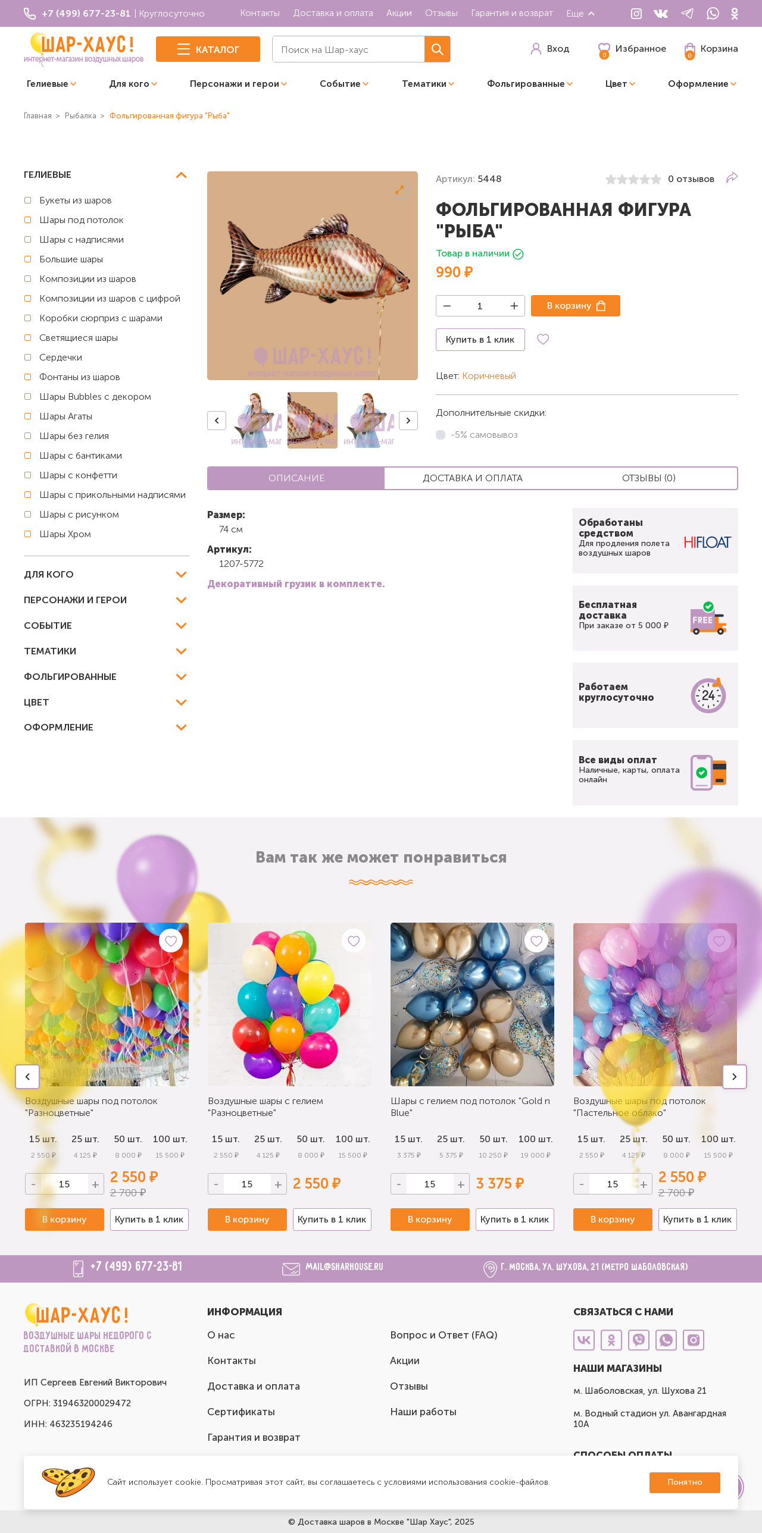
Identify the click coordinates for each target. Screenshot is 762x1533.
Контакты (260, 12)
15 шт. (226, 1139)
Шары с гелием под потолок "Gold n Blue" (470, 1106)
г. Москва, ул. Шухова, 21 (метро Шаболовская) (595, 1267)
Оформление (698, 84)
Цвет (616, 84)
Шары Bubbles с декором (95, 396)
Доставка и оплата (333, 12)
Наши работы (423, 1412)
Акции (399, 12)
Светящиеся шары (78, 337)
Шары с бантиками (80, 455)
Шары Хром (65, 534)
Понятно (684, 1482)
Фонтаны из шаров (79, 377)
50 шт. (310, 1139)
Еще (581, 13)
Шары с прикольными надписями (112, 494)
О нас (221, 1335)
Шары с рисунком (79, 514)
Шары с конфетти (78, 475)
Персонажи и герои (234, 84)
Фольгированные (526, 84)
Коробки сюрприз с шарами (101, 318)
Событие (340, 84)
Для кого (129, 84)
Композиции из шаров (87, 278)
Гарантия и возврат (512, 12)
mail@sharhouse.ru (345, 1267)
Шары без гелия (74, 435)
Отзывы (441, 12)
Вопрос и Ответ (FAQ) (444, 1335)
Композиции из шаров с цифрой (109, 298)
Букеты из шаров (75, 200)
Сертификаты (241, 1412)
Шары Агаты (65, 416)
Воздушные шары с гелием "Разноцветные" (265, 1106)
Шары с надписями (81, 239)
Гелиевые (47, 84)
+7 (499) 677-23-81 (137, 1267)
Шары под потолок (81, 219)
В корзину (569, 305)
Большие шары (71, 259)
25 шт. (268, 1139)
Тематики (424, 84)
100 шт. (170, 1139)
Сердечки (60, 357)
